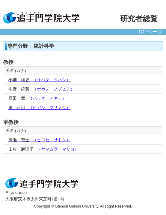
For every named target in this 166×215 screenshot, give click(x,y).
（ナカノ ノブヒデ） (41, 89)
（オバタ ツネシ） (39, 80)
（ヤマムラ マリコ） (43, 149)
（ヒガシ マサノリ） (39, 107)
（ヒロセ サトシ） (39, 140)
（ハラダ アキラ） (37, 98)
